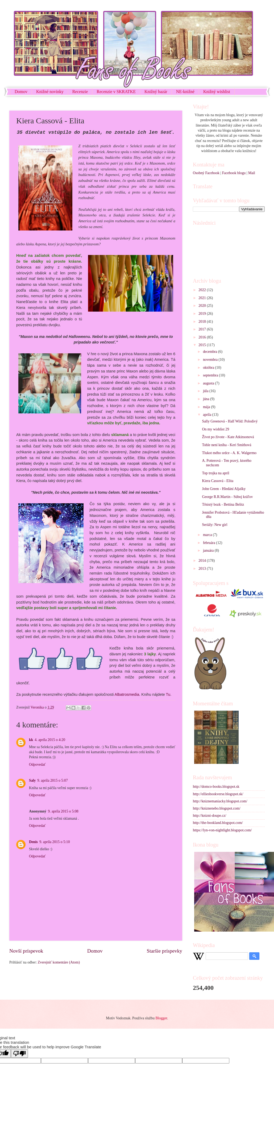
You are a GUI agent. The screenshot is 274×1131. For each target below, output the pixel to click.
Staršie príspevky (164, 951)
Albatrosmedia (127, 694)
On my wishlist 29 (215, 429)
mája (207, 407)
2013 (202, 569)
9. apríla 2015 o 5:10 (54, 842)
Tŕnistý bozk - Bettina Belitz (223, 504)
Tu (168, 694)
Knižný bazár (155, 91)
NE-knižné (185, 91)
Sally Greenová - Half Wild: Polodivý (230, 421)
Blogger (161, 1018)
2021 (202, 298)
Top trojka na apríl (215, 473)
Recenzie (80, 91)
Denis (33, 842)
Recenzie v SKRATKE (116, 91)
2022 (202, 290)
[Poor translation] (19, 1053)
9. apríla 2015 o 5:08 (63, 811)
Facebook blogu (234, 173)
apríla (207, 415)
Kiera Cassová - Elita (217, 481)
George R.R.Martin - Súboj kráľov (227, 497)
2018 (202, 322)
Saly (32, 780)
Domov (21, 91)
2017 (202, 329)
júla (206, 391)
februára (209, 543)
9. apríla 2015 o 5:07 (52, 780)
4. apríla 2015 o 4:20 (50, 740)
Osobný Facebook (206, 173)
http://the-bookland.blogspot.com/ (218, 823)
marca (208, 535)
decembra (210, 352)
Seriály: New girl (214, 525)
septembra (211, 375)
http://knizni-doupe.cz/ (209, 816)
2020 (202, 306)
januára (209, 550)
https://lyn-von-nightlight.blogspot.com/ (222, 830)
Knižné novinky (50, 91)
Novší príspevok (26, 951)
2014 (202, 561)
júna (206, 399)
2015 (202, 345)
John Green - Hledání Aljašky (224, 489)
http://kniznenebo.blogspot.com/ (216, 808)
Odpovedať (37, 764)
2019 (202, 314)
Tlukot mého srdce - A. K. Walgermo (229, 453)
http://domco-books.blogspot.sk (216, 787)
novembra (211, 360)
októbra (209, 368)
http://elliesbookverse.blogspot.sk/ (218, 794)
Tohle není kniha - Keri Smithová (226, 445)
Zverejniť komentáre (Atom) (59, 962)
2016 (202, 337)
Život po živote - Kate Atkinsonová (228, 437)
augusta (209, 383)
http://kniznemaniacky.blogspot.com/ (220, 801)
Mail (251, 173)
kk (31, 740)
